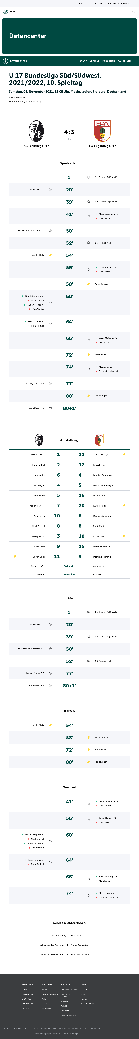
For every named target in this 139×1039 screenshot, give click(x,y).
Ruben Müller (34, 305)
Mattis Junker (105, 367)
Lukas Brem (104, 272)
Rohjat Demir (34, 321)
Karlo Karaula (101, 284)
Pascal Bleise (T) (37, 455)
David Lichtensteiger (103, 485)
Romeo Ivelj (105, 243)
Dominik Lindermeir (109, 371)
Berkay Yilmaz (33, 383)
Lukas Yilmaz (105, 218)
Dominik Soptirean (102, 475)
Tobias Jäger (101, 396)
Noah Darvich (37, 300)
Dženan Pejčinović (108, 177)
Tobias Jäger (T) (101, 455)
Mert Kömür (105, 342)
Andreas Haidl (100, 566)
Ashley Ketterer (37, 506)
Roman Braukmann (80, 954)
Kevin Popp (35, 102)
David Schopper (33, 296)
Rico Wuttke (38, 309)
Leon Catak (39, 547)
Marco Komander (79, 945)
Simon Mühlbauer (102, 547)
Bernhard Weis (38, 566)
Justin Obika (34, 189)
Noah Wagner (38, 485)
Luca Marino (24, 231)
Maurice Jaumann (107, 214)
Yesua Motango (106, 338)
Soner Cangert (106, 267)
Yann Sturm (34, 408)
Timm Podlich (37, 326)
